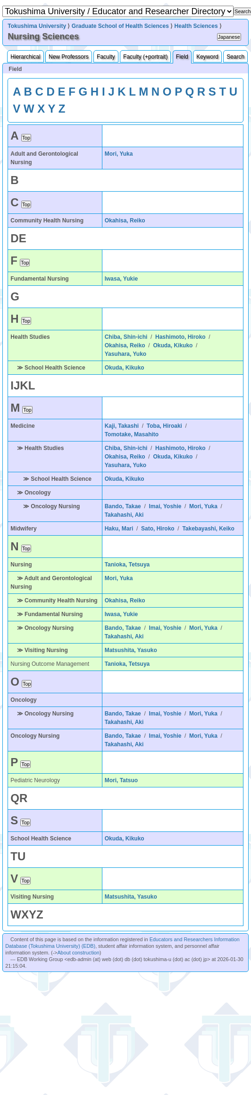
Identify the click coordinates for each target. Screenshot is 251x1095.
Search (235, 56)
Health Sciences (196, 26)
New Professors (69, 56)
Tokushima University (37, 26)
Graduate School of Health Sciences (120, 26)
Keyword (207, 56)
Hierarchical (25, 56)
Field (182, 56)
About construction (78, 952)
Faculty (106, 56)
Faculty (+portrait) (145, 56)
